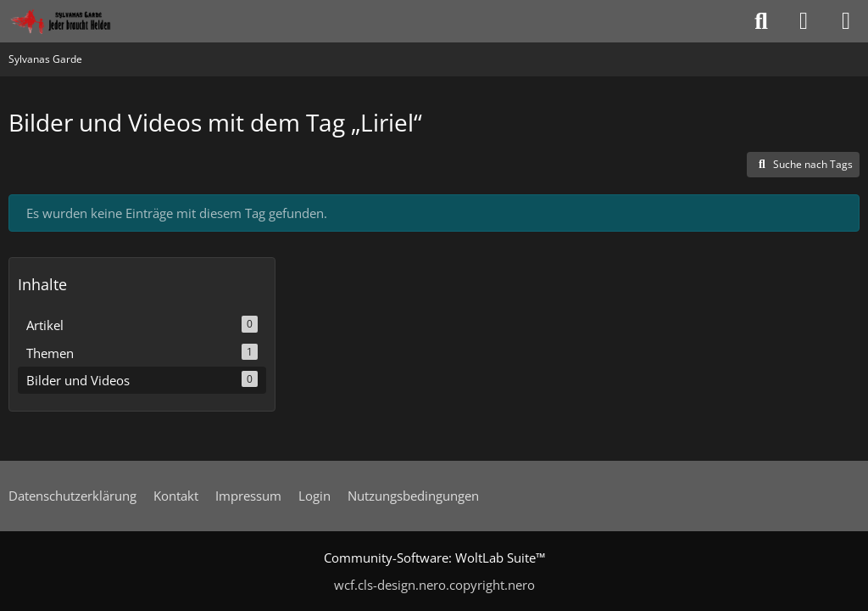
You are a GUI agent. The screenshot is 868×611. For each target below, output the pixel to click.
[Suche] (761, 21)
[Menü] (846, 21)
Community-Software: (434, 557)
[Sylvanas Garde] (80, 21)
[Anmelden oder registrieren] (804, 21)
